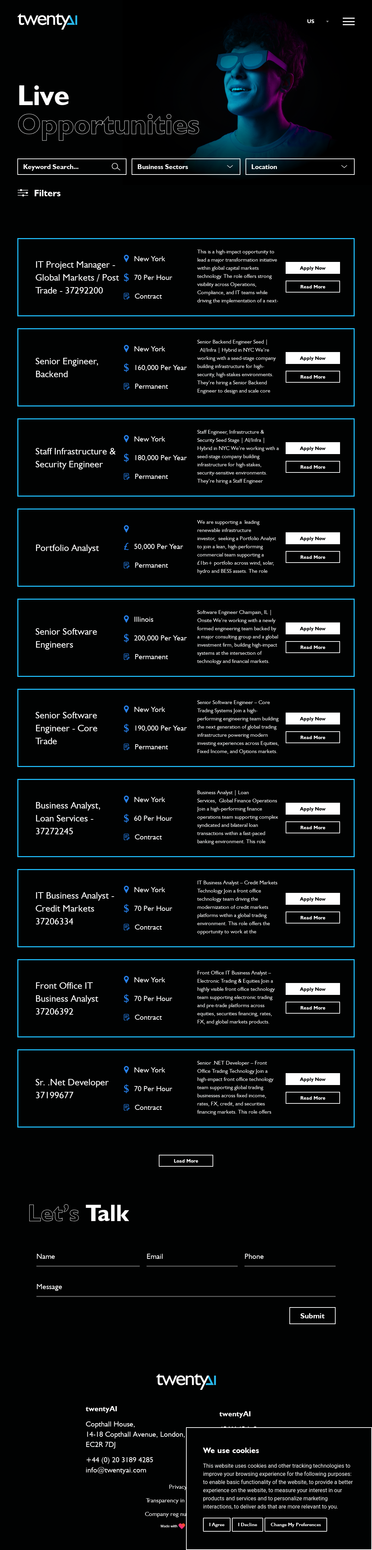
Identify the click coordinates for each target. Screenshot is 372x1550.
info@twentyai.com (116, 1469)
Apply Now (312, 268)
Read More (312, 287)
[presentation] (88, 1320)
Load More (186, 1161)
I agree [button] (216, 1524)
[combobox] (314, 21)
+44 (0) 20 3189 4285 (119, 1459)
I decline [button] (247, 1524)
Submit (312, 1315)
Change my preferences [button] (296, 1524)
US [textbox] (311, 21)
